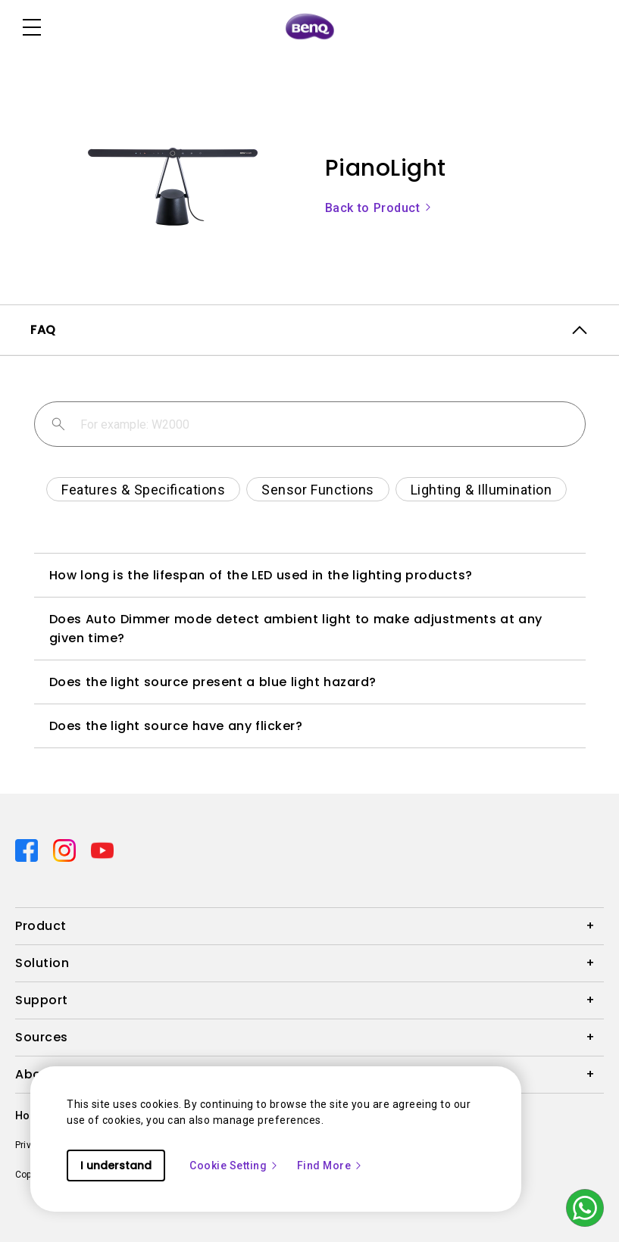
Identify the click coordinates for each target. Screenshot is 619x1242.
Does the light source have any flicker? (176, 726)
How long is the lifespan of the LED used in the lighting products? (261, 575)
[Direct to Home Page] (310, 27)
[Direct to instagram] (66, 850)
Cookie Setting (234, 1165)
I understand (116, 1165)
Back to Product (379, 208)
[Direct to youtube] (102, 850)
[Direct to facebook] (28, 850)
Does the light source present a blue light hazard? (213, 682)
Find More (330, 1165)
